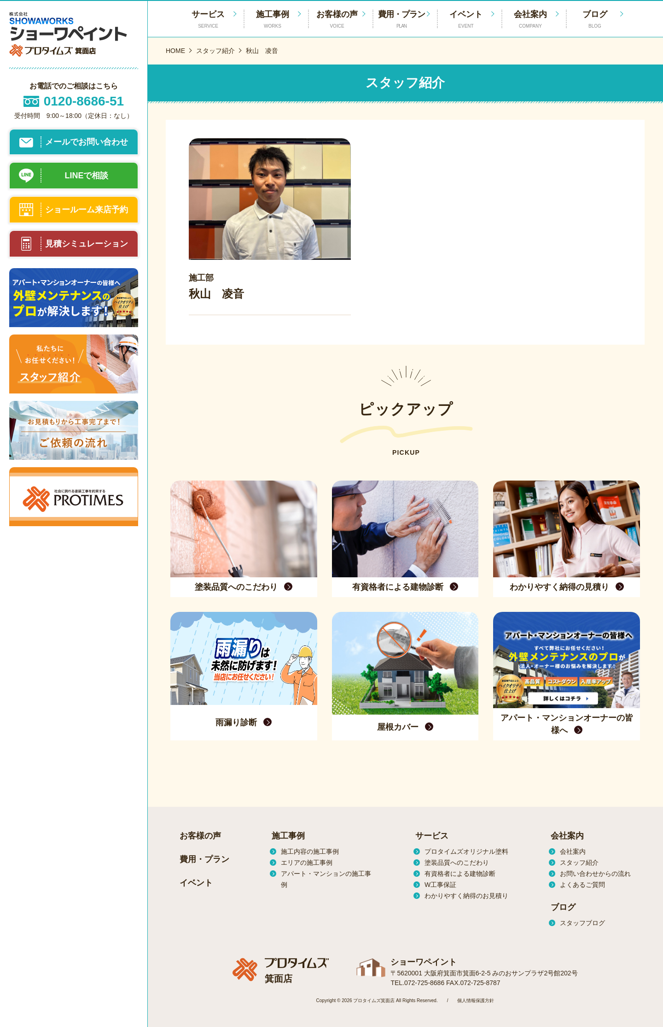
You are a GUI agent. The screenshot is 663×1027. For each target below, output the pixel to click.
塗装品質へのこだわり (457, 862)
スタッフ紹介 (579, 862)
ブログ (594, 19)
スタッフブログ (582, 923)
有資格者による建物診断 (460, 873)
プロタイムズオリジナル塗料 (466, 851)
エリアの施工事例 (306, 862)
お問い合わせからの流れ (595, 873)
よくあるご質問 (582, 884)
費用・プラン (401, 19)
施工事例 (272, 19)
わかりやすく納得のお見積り (466, 895)
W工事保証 (440, 884)
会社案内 (530, 19)
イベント (465, 19)
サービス (431, 835)
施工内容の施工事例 (310, 851)
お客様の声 (337, 19)
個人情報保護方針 (475, 1000)
